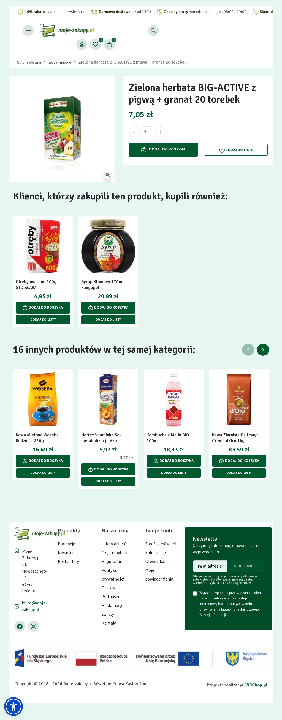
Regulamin (112, 561)
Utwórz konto (157, 561)
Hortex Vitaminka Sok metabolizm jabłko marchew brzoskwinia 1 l (105, 440)
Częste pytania (115, 552)
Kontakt (109, 623)
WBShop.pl (256, 685)
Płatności (110, 596)
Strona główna (29, 62)
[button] (194, 30)
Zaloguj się (155, 552)
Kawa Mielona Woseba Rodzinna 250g (37, 438)
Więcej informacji (212, 615)
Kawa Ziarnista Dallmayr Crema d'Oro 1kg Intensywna (235, 440)
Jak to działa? (114, 544)
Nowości (65, 552)
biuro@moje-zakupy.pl (34, 606)
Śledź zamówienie (161, 544)
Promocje (66, 544)
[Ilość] (147, 131)
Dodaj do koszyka (163, 149)
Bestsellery (68, 561)
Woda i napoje (59, 62)
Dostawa (110, 588)
